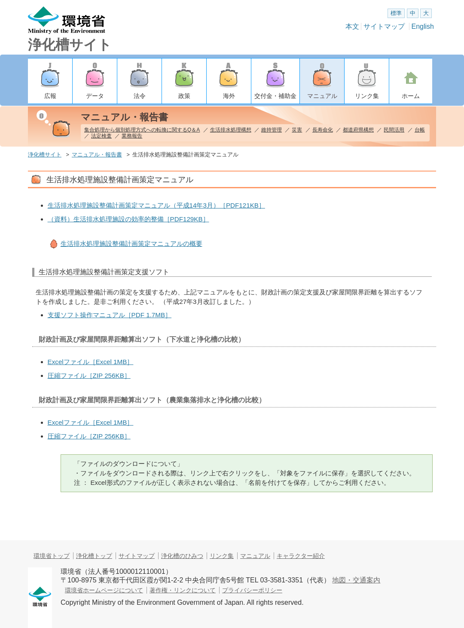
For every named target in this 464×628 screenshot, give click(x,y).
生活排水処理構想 (230, 130)
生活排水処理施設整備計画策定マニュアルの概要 (131, 243)
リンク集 (367, 95)
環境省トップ (52, 555)
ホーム (411, 95)
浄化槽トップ (94, 555)
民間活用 (394, 130)
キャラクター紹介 (301, 555)
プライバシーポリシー (252, 590)
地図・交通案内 (356, 580)
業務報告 (132, 136)
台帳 (420, 130)
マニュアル (322, 95)
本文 (352, 26)
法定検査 (101, 136)
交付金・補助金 (275, 95)
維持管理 (271, 130)
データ (95, 95)
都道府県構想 (358, 130)
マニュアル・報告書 (97, 154)
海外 (229, 95)
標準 (396, 13)
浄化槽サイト (70, 44)
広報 (50, 95)
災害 (297, 130)
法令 (140, 95)
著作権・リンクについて (183, 590)
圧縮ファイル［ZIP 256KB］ (89, 375)
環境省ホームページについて (104, 590)
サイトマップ (384, 26)
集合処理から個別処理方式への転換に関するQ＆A (142, 130)
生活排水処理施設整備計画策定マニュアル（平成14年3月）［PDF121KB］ (156, 205)
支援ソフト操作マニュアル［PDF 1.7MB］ (110, 315)
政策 (184, 95)
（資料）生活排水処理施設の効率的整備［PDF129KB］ (128, 219)
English (423, 26)
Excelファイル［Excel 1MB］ (91, 361)
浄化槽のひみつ (182, 555)
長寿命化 (322, 130)
